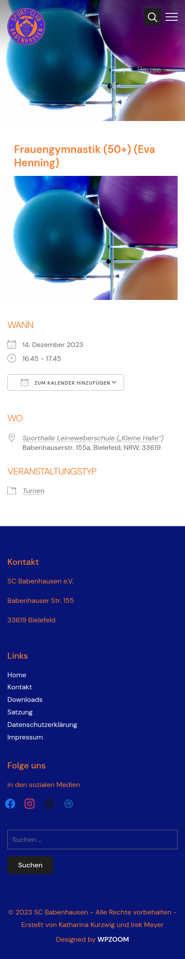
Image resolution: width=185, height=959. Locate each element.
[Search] (152, 16)
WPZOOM (113, 939)
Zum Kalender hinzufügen (66, 382)
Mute (118, 105)
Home (16, 674)
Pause (149, 69)
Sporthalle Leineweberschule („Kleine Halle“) (92, 438)
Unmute (118, 86)
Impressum (25, 737)
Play (118, 69)
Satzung (20, 712)
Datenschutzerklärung (42, 724)
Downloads (24, 699)
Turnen (33, 490)
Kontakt (19, 686)
